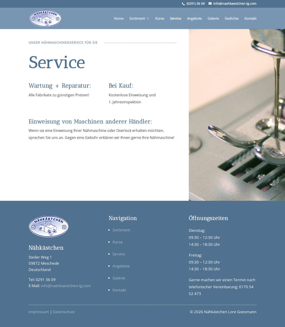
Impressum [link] (39, 311)
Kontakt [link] (250, 19)
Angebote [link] (194, 19)
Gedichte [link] (231, 19)
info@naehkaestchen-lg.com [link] (66, 285)
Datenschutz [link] (64, 311)
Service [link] (175, 19)
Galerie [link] (213, 19)
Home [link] (118, 19)
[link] (44, 17)
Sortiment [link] (137, 19)
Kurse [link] (159, 19)
